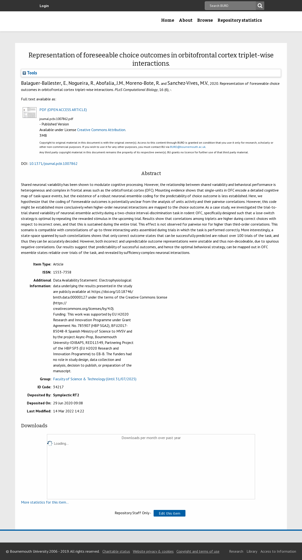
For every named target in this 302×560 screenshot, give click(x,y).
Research (236, 551)
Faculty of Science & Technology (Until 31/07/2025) (94, 378)
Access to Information (278, 551)
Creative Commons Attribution (101, 129)
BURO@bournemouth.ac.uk (188, 147)
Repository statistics (240, 20)
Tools (30, 73)
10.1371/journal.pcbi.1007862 (53, 163)
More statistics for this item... (45, 502)
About (186, 20)
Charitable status (116, 551)
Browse (205, 20)
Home (167, 20)
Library (252, 551)
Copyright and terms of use (197, 551)
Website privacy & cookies (153, 551)
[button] (169, 513)
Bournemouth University (67, 21)
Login (44, 5)
